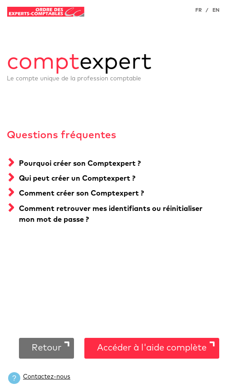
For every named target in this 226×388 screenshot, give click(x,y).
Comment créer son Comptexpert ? (81, 193)
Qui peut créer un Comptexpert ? (77, 178)
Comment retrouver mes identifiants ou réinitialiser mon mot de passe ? (111, 214)
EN (215, 10)
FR (198, 10)
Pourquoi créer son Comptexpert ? (80, 163)
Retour (46, 347)
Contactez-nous (46, 377)
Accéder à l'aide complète (152, 347)
